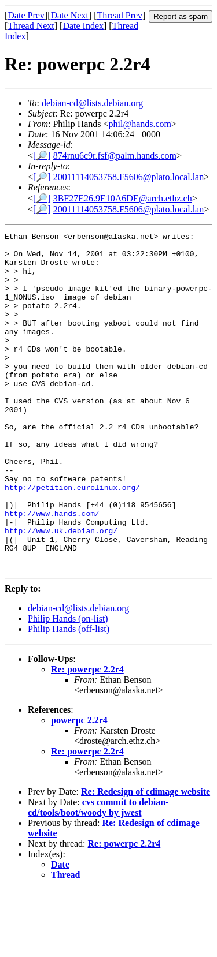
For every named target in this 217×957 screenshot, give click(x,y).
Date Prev (26, 15)
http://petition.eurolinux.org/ (72, 539)
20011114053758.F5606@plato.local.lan (128, 177)
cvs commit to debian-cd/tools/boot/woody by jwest (98, 875)
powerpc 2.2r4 (79, 787)
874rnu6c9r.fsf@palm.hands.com (114, 155)
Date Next (70, 15)
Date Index (83, 26)
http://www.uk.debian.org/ (61, 591)
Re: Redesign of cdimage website (145, 859)
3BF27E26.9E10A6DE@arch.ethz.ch (122, 198)
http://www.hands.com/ (52, 570)
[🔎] (42, 155)
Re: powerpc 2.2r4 (87, 737)
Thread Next (31, 26)
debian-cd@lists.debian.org (92, 103)
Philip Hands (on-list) (68, 686)
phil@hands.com (140, 124)
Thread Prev (119, 15)
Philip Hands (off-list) (68, 696)
